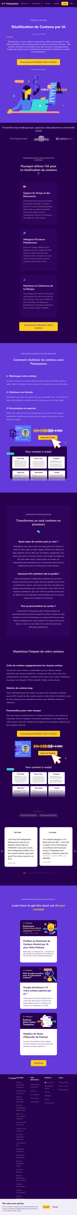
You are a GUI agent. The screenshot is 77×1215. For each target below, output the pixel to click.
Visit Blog (38, 1079)
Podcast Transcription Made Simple (21, 1123)
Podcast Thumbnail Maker (20, 1179)
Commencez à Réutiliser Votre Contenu (38, 62)
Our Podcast (34, 1118)
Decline (55, 1207)
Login (65, 3)
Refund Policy (64, 1106)
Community (34, 1114)
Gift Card (49, 1098)
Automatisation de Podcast (28, 815)
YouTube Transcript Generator (20, 1153)
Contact (56, 3)
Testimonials (49, 1119)
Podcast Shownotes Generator (20, 1100)
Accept (46, 1207)
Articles (33, 1107)
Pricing (47, 3)
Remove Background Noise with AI (21, 1194)
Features (25, 3)
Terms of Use (63, 1102)
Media (47, 1115)
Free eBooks (35, 1111)
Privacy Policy (64, 1098)
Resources (37, 3)
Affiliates (48, 1112)
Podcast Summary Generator (20, 1115)
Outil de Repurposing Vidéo (48, 815)
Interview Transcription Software (21, 1132)
